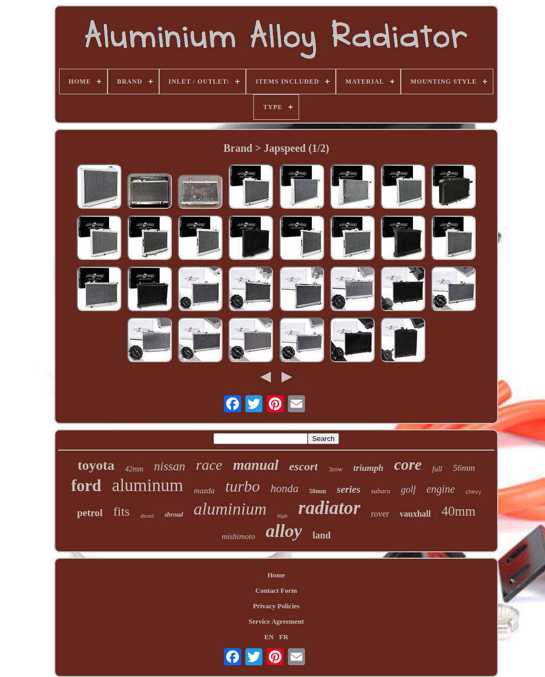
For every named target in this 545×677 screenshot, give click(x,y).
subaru (380, 491)
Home (276, 575)
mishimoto (238, 536)
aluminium (230, 508)
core (408, 464)
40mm (458, 511)
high (282, 515)
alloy (284, 531)
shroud (173, 514)
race (209, 464)
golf (408, 489)
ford (86, 485)
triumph (368, 468)
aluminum (147, 485)
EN (269, 637)
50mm (317, 491)
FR (283, 637)
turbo (242, 486)
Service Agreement (276, 621)
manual (256, 465)
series (348, 489)
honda (284, 488)
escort (303, 466)
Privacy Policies (276, 606)
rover (380, 513)
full (437, 469)
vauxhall (415, 513)
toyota (96, 465)
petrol (90, 512)
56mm (464, 468)
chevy (474, 492)
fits (121, 511)
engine (440, 489)
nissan (169, 466)
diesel (147, 515)
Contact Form (276, 590)
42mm (134, 469)
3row (335, 469)
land (321, 535)
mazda (204, 490)
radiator (329, 507)
